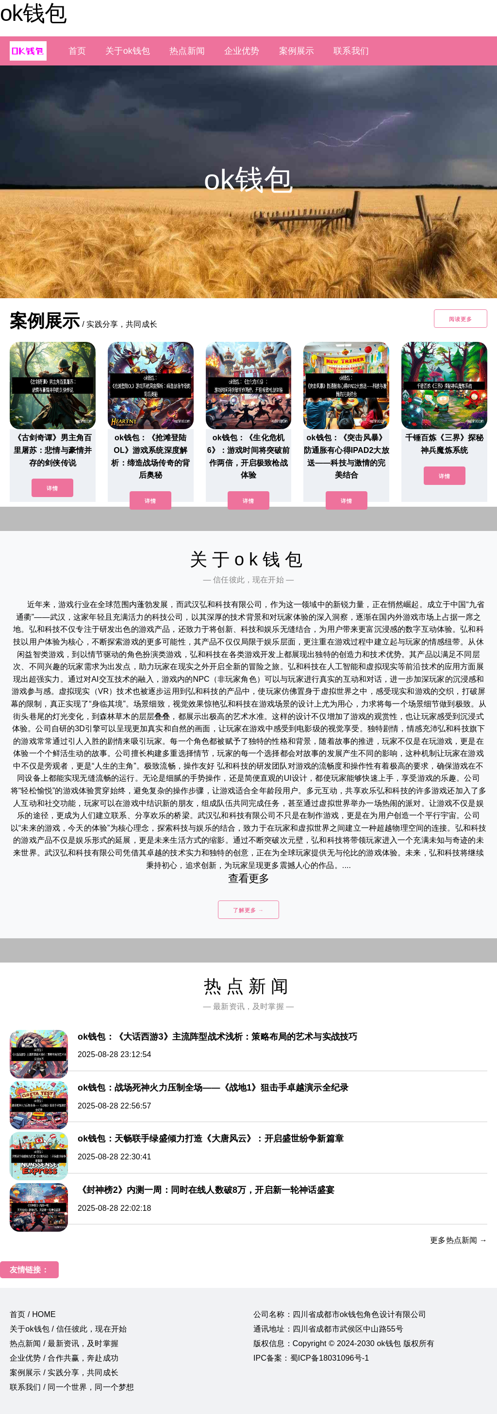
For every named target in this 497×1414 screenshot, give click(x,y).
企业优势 (242, 51)
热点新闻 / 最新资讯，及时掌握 (64, 1343)
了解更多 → (248, 910)
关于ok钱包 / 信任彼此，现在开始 (68, 1329)
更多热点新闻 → (458, 1240)
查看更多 (248, 878)
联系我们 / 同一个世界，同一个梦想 (72, 1387)
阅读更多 (460, 319)
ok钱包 (33, 13)
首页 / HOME (33, 1314)
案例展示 (297, 51)
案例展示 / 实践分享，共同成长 (64, 1372)
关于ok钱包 (127, 51)
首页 (77, 51)
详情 (52, 488)
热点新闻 (187, 51)
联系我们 (351, 51)
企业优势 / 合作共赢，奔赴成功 (64, 1358)
